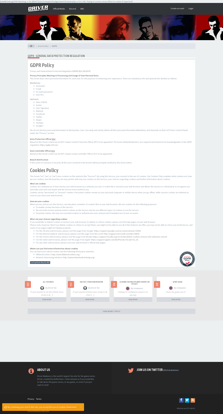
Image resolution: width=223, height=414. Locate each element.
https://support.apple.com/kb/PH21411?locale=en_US (114, 239)
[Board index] (31, 46)
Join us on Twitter (158, 370)
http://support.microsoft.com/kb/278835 (121, 233)
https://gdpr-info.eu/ (49, 145)
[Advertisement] (111, 341)
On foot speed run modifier (91, 282)
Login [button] (191, 8)
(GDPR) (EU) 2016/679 (81, 71)
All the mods (48, 282)
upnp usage (177, 282)
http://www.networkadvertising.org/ (79, 257)
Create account (177, 8)
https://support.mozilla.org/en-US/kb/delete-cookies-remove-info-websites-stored (130, 236)
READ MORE (47, 299)
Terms (39, 399)
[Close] (81, 406)
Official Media (59, 8)
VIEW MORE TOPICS (111, 311)
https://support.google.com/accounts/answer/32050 (117, 231)
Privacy (31, 399)
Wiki (82, 8)
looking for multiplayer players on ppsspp (135, 283)
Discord (72, 8)
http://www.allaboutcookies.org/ (65, 254)
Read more (71, 407)
